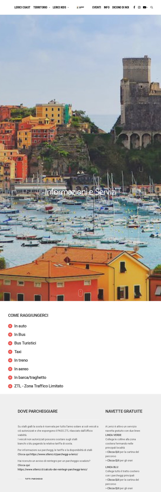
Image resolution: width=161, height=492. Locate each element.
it (144, 7)
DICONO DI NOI (120, 7)
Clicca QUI (113, 451)
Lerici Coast (22, 7)
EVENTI (96, 7)
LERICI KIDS (59, 7)
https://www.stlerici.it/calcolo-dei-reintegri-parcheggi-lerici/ (52, 469)
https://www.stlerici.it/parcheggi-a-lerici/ (54, 454)
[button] (30, 479)
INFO (106, 7)
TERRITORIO (40, 7)
